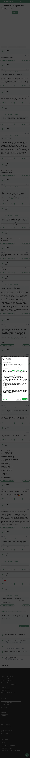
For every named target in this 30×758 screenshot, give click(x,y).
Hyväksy (25, 399)
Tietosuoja (5, 399)
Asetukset (19, 399)
